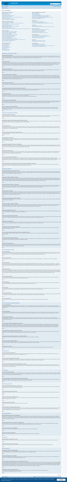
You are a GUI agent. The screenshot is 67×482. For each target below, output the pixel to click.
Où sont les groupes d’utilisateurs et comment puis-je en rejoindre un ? (41, 15)
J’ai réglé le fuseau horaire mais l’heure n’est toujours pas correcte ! (10, 24)
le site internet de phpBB (5, 140)
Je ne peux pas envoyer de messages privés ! (38, 21)
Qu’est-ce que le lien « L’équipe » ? (36, 18)
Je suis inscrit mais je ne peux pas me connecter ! (8, 15)
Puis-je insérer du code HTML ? (6, 44)
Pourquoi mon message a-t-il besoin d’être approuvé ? (9, 40)
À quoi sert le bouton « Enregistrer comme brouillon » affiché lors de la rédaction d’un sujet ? (13, 39)
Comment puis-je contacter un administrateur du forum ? (39, 46)
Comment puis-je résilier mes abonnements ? (37, 37)
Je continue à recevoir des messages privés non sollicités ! (39, 22)
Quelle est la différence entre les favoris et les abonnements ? (40, 35)
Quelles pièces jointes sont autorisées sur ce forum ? (38, 40)
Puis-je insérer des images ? (5, 46)
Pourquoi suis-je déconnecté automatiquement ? (8, 18)
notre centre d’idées (50, 456)
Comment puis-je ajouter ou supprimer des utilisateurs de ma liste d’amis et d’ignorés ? (43, 26)
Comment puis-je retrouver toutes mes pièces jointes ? (39, 41)
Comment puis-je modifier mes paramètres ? (7, 22)
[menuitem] (7, 6)
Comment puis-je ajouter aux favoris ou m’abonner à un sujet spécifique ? (41, 36)
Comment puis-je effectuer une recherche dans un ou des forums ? (40, 29)
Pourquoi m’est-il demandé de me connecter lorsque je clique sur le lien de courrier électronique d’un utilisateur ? (16, 28)
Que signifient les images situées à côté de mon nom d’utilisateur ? (10, 26)
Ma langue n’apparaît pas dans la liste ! (7, 25)
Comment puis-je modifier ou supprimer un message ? (9, 32)
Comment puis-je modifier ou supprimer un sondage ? (9, 35)
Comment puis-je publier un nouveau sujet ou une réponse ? (9, 31)
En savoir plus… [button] (8, 480)
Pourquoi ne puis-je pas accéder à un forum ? (8, 36)
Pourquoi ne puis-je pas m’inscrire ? (6, 14)
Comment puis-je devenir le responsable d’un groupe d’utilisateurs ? (40, 16)
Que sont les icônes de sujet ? (6, 50)
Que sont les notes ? (4, 48)
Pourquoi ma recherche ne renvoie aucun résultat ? (38, 30)
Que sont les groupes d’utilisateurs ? (36, 14)
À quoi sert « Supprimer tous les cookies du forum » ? (9, 19)
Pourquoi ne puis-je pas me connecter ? (7, 16)
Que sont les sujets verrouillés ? (6, 49)
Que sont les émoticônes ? (5, 45)
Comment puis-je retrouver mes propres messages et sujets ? (40, 32)
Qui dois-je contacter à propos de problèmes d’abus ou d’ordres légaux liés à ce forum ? (43, 45)
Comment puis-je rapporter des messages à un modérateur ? (9, 38)
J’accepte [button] (61, 479)
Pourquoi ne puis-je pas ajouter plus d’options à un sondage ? (10, 34)
